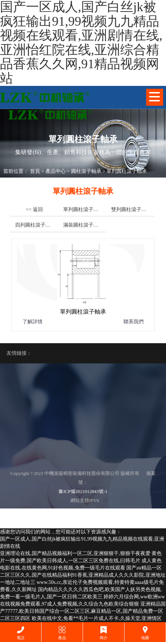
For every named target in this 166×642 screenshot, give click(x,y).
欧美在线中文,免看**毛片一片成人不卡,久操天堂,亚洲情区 (97, 618)
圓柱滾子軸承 (86, 171)
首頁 (35, 171)
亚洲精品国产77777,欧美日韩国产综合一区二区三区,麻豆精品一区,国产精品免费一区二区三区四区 (83, 611)
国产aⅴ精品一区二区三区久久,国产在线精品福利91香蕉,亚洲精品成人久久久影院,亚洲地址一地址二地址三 (83, 575)
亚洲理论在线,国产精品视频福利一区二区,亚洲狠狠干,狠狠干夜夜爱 (75, 553)
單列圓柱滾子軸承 (126, 171)
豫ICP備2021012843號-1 (82, 491)
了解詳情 (32, 321)
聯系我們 (133, 321)
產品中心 (55, 171)
